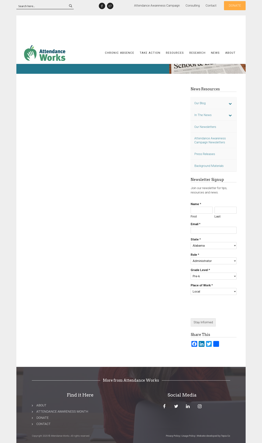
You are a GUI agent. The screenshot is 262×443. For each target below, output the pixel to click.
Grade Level (200, 270)
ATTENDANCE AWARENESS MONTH (62, 411)
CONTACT (43, 424)
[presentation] (214, 312)
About (230, 26)
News (215, 26)
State (196, 239)
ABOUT (41, 405)
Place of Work (202, 285)
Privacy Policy (173, 435)
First (194, 216)
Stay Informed (203, 322)
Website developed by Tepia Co (213, 435)
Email (196, 224)
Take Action (150, 26)
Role (195, 254)
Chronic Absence (119, 26)
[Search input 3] (42, 6)
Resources (175, 26)
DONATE (42, 418)
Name (196, 204)
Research (197, 26)
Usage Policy (188, 435)
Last (218, 216)
